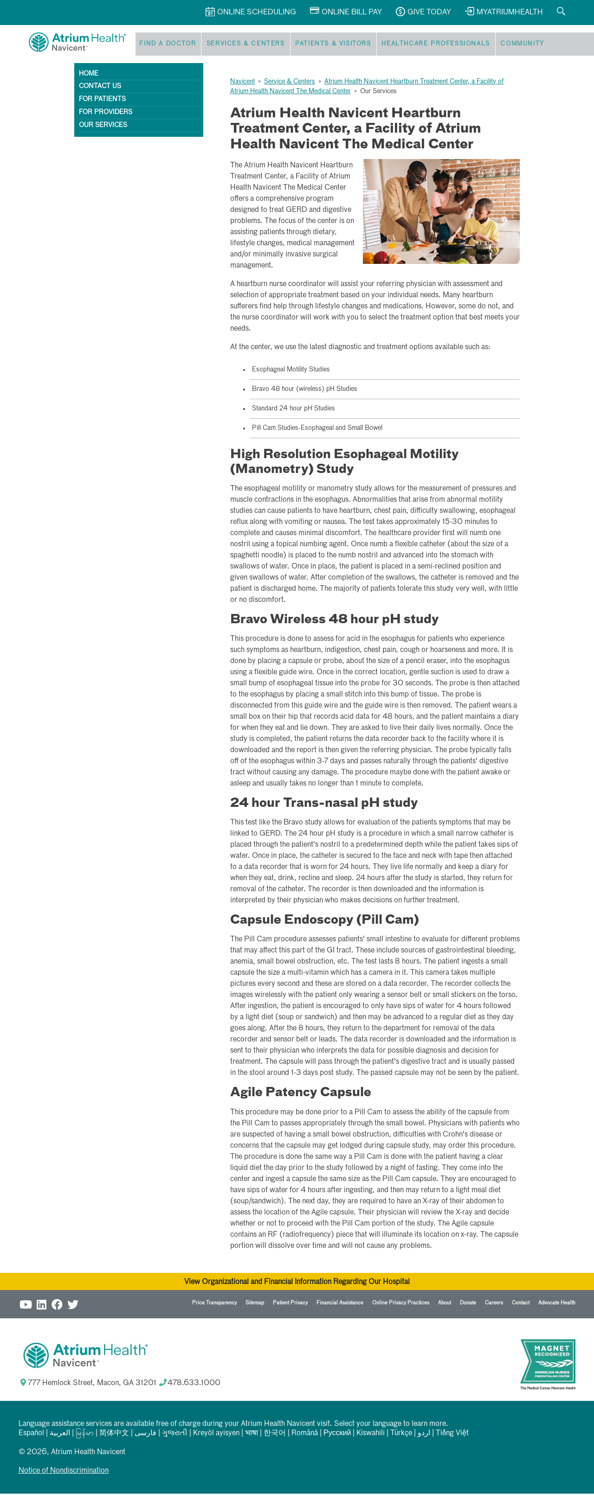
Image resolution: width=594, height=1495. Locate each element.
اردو (424, 1435)
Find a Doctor (165, 45)
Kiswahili (370, 1435)
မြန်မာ (85, 1435)
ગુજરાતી (174, 1435)
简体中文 (114, 1435)
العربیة (60, 1435)
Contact (520, 1304)
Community (509, 45)
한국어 (275, 1435)
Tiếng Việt (452, 1435)
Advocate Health (556, 1304)
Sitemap (254, 1304)
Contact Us (100, 88)
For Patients (102, 101)
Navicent (242, 83)
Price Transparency (214, 1304)
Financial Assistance (339, 1304)
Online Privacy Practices (400, 1304)
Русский (337, 1435)
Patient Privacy (290, 1304)
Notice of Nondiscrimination (64, 1472)
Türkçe (401, 1435)
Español (31, 1435)
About (444, 1304)
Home (88, 75)
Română (304, 1435)
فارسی (145, 1435)
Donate (468, 1304)
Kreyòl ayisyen (216, 1435)
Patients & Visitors (325, 45)
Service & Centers (289, 83)
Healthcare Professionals (425, 45)
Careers (494, 1304)
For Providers (105, 113)
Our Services (103, 126)
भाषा (251, 1435)
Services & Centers (240, 45)
